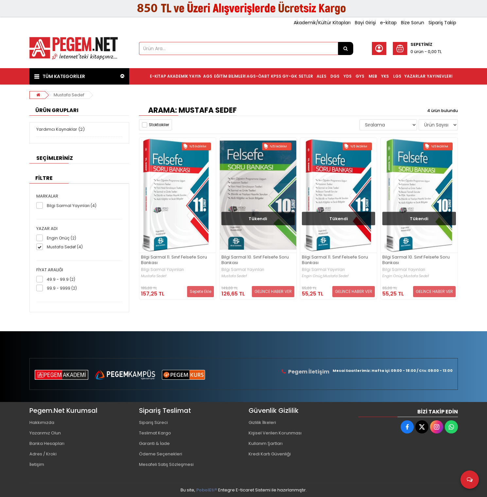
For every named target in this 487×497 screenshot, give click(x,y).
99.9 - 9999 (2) (62, 288)
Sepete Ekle (200, 291)
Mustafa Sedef (69, 95)
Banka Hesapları (46, 443)
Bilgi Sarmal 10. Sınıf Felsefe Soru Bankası (255, 260)
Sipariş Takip (442, 22)
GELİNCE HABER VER (273, 291)
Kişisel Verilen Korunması (275, 433)
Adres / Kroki (43, 454)
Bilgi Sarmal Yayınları (162, 269)
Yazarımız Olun (45, 433)
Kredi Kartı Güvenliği (270, 454)
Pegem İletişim (308, 371)
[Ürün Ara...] (345, 48)
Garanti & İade (154, 443)
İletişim (36, 464)
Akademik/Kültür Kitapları (322, 22)
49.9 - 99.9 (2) (61, 279)
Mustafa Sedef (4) (65, 247)
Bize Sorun (412, 22)
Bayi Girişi (365, 22)
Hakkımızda (41, 422)
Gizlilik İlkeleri (262, 422)
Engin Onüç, (312, 276)
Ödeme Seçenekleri (160, 454)
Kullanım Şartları (266, 443)
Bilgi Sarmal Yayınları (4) (71, 205)
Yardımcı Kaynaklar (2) (60, 129)
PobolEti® (206, 490)
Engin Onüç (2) (61, 238)
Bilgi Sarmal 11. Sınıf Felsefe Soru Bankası (174, 260)
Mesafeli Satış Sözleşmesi (166, 464)
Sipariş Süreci (153, 422)
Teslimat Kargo (155, 433)
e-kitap (388, 22)
